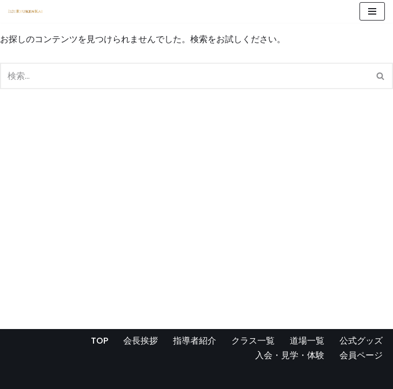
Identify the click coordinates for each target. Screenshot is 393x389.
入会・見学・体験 (289, 355)
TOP (99, 340)
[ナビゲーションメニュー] (372, 11)
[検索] (184, 76)
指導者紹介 (194, 340)
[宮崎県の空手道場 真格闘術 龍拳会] (25, 11)
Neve (19, 377)
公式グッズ (361, 340)
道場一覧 (307, 340)
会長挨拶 (140, 340)
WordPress (113, 377)
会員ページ (361, 355)
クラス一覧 (253, 340)
